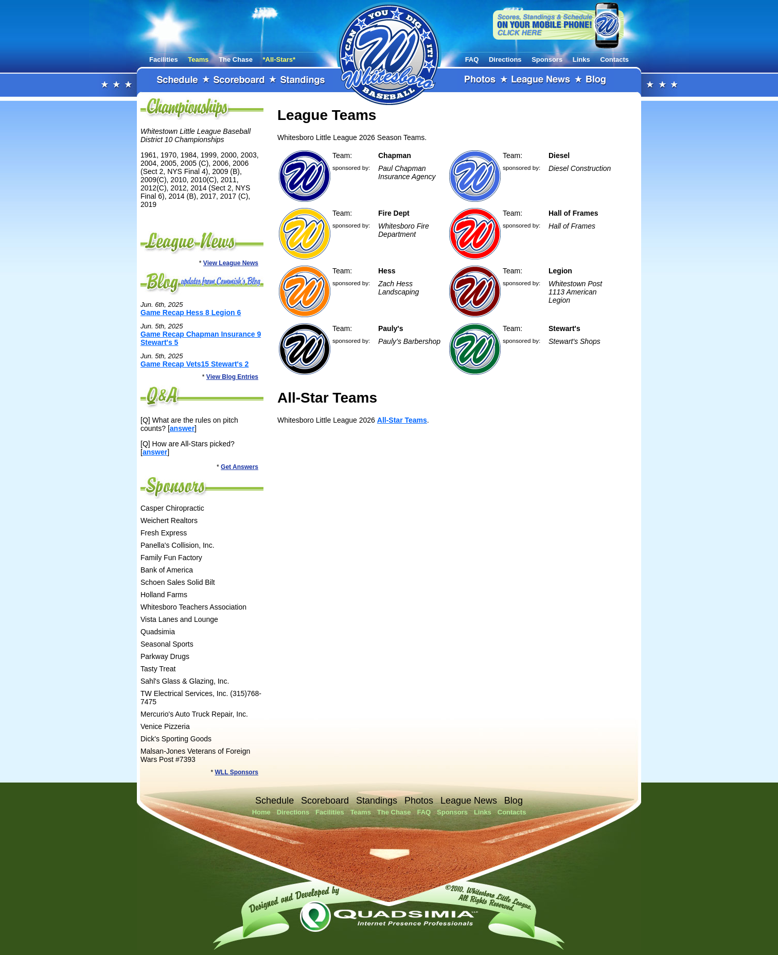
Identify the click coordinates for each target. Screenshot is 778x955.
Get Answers (239, 467)
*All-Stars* (279, 59)
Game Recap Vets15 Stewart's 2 (194, 364)
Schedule (177, 80)
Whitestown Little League (389, 53)
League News (541, 80)
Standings (303, 80)
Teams (198, 59)
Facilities (163, 59)
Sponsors (547, 59)
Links (581, 59)
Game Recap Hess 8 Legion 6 (190, 312)
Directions (505, 59)
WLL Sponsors (236, 772)
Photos (480, 80)
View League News (230, 263)
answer (182, 428)
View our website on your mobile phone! (558, 25)
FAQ (472, 59)
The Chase (236, 59)
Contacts (614, 59)
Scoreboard (239, 80)
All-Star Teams (402, 420)
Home (261, 812)
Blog (596, 80)
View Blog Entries (232, 376)
